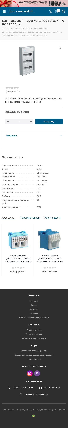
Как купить (34, 324)
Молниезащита (34, 359)
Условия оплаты (34, 330)
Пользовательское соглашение (34, 317)
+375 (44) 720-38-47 (23, 387)
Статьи (34, 305)
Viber (37, 373)
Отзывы (34, 313)
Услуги (34, 345)
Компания (34, 295)
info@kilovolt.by (52, 388)
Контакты (34, 309)
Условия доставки (34, 334)
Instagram (30, 373)
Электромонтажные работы (34, 350)
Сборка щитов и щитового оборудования (34, 355)
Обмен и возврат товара (34, 338)
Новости (34, 301)
